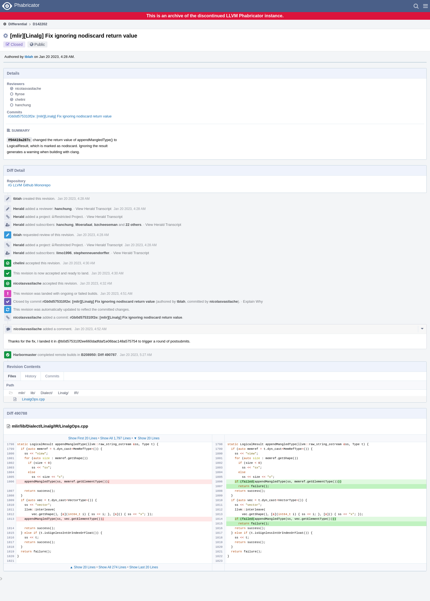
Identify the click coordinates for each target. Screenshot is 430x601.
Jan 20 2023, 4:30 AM (79, 263)
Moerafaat (83, 225)
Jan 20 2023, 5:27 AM (136, 355)
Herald (18, 209)
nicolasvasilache (28, 88)
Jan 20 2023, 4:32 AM (96, 283)
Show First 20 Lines (82, 438)
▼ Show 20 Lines (147, 438)
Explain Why (253, 301)
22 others (134, 225)
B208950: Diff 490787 (99, 355)
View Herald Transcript (94, 209)
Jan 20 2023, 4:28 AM (74, 199)
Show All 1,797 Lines (115, 438)
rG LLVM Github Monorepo (29, 185)
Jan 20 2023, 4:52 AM (91, 329)
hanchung (23, 105)
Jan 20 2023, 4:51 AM (116, 294)
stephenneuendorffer (91, 253)
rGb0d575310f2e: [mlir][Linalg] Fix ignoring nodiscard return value (60, 116)
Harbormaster (24, 355)
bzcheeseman (106, 225)
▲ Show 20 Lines (82, 567)
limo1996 (64, 253)
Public (40, 44)
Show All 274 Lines (112, 567)
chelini (20, 99)
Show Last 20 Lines (143, 567)
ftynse (20, 94)
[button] (425, 6)
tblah (29, 57)
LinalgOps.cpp (33, 399)
